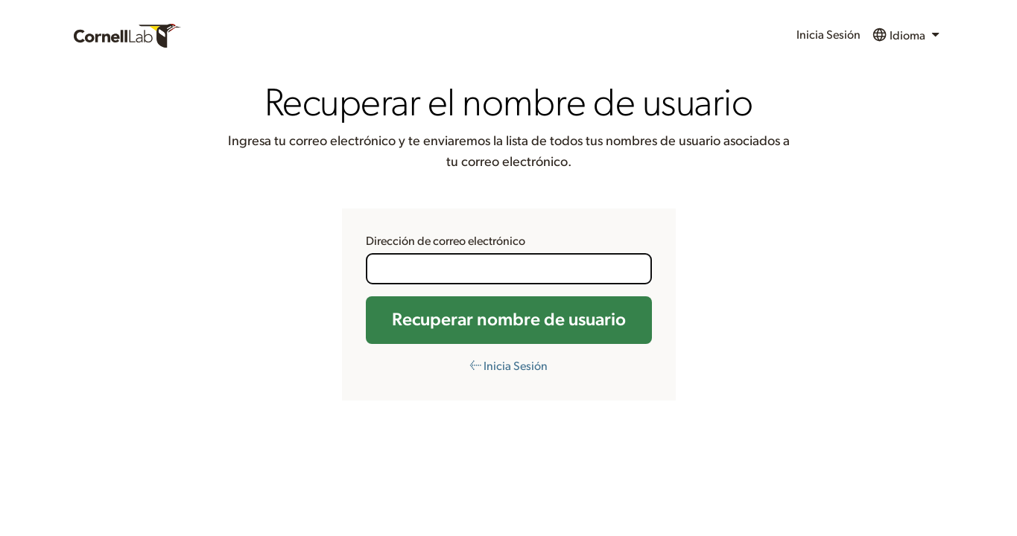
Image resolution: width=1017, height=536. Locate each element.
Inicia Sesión (828, 35)
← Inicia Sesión (508, 366)
